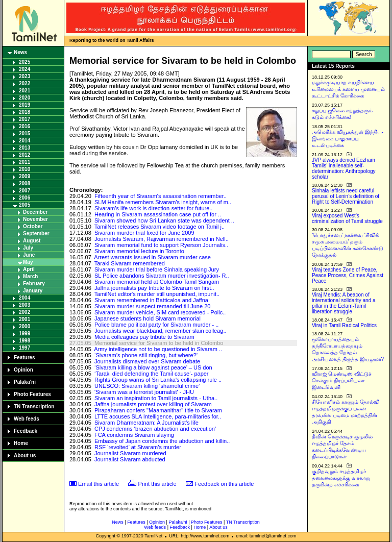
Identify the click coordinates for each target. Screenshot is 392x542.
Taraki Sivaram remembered (129, 263)
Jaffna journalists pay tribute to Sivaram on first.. (154, 288)
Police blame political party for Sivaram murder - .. (156, 325)
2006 (24, 198)
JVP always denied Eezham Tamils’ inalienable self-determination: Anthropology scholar (344, 168)
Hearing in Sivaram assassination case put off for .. (157, 214)
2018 (24, 112)
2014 (24, 140)
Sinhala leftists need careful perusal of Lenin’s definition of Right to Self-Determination (345, 196)
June (29, 255)
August (31, 240)
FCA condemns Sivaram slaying (134, 435)
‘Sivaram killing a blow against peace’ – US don (153, 367)
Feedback (25, 431)
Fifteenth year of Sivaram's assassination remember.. (160, 196)
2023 (24, 76)
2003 (24, 305)
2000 (24, 326)
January (32, 290)
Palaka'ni (25, 382)
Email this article (98, 484)
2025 (24, 62)
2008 (24, 183)
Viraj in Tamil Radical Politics (344, 325)
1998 (24, 340)
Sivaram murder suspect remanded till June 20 (152, 306)
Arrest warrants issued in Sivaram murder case (152, 257)
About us (25, 455)
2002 (24, 312)
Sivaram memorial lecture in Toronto (139, 251)
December (35, 212)
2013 (24, 148)
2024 (24, 69)
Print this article (157, 484)
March (30, 276)
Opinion (23, 370)
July (28, 248)
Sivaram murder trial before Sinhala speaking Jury (156, 269)
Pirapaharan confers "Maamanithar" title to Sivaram (158, 410)
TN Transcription (34, 406)
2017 (24, 119)
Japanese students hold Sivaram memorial (147, 318)
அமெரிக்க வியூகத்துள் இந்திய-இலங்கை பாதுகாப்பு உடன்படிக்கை (347, 138)
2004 (24, 298)
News (20, 52)
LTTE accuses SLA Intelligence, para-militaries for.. (157, 416)
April (29, 269)
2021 (24, 90)
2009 (24, 176)
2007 (24, 190)
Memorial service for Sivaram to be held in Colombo (159, 343)
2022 (24, 83)
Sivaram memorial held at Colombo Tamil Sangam (156, 282)
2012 (24, 155)
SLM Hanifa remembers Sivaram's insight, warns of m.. (162, 202)
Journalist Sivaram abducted (129, 459)
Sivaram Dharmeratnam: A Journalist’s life (146, 423)
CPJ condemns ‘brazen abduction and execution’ (155, 429)
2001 (24, 319)
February (34, 283)
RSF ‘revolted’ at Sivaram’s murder (137, 447)
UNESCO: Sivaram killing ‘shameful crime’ (147, 386)
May (28, 262)
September (36, 233)
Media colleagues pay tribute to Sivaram (144, 337)
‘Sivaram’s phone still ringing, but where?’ (146, 355)
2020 (24, 98)
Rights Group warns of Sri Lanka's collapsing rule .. (158, 380)
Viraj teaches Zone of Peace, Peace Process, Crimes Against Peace (347, 275)
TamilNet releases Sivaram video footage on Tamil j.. (159, 227)
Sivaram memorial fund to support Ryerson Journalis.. (161, 245)
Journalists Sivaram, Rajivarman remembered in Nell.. (161, 239)
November (35, 219)
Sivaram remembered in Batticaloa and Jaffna (151, 300)
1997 (24, 348)
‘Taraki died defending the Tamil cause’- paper (151, 374)
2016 (24, 126)
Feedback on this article (224, 484)
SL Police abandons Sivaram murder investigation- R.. (161, 276)
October (32, 226)
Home (21, 443)
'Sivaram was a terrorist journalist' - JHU (144, 392)
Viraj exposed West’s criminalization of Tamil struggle (347, 218)
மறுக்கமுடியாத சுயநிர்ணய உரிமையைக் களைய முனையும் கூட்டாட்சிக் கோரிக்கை (348, 89)
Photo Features (32, 394)
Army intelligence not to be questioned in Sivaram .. (158, 349)
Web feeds (26, 419)
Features (24, 357)
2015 (24, 133)
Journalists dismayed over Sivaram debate (147, 361)
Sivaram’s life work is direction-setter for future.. (153, 208)
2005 (24, 205)
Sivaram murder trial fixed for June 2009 (144, 233)
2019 (24, 105)
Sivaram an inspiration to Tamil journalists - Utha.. (155, 398)
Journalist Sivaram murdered (130, 453)
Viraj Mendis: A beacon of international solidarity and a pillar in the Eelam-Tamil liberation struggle (344, 303)
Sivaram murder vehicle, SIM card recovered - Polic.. (160, 312)
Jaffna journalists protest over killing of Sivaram (153, 404)
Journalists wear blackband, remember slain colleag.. (160, 331)
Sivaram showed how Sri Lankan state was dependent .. (164, 220)
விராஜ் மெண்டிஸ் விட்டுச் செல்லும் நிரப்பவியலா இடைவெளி (342, 380)
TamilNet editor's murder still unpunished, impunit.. (156, 294)
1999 (24, 333)
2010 (24, 169)
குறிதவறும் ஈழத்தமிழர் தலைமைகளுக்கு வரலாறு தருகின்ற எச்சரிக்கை (341, 478)
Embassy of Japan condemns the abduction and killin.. (162, 441)
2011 (24, 162)
